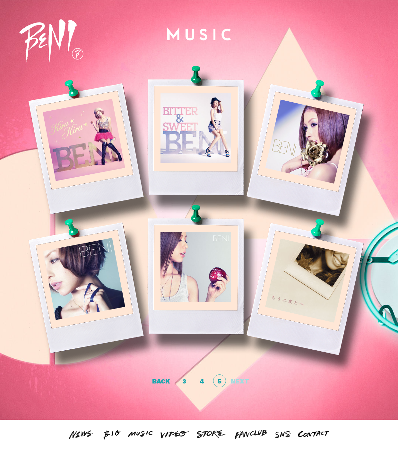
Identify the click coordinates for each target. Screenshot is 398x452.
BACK (161, 381)
